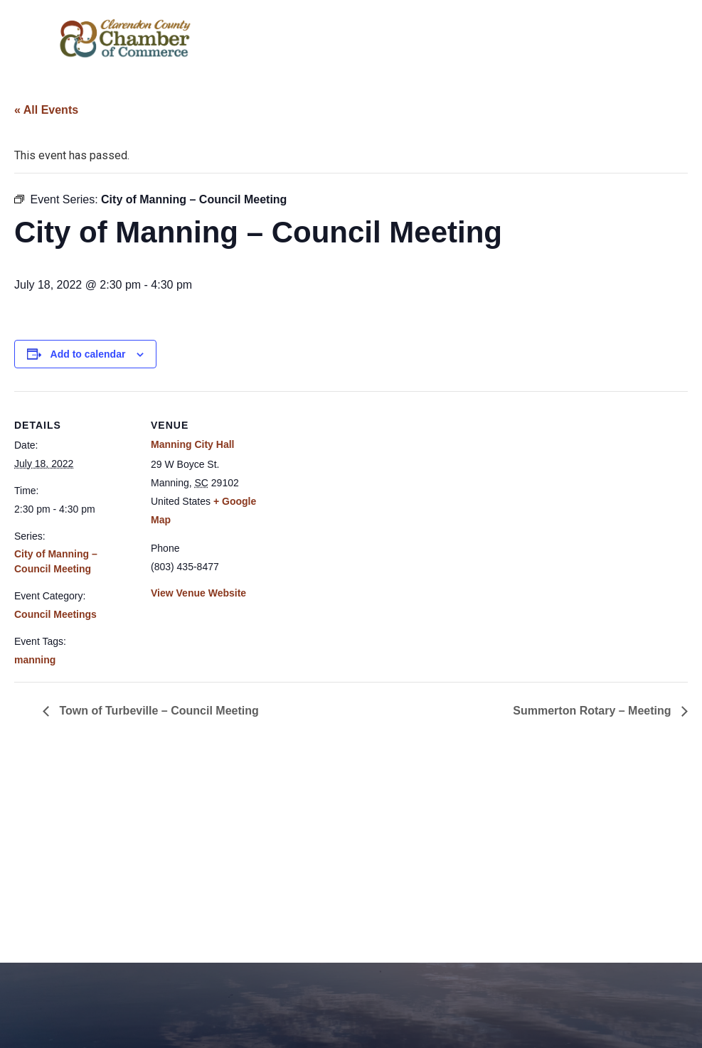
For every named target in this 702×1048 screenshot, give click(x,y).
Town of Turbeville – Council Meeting (157, 711)
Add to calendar (88, 354)
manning (34, 659)
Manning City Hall (192, 444)
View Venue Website (198, 593)
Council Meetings (55, 614)
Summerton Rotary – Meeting (593, 711)
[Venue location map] (362, 490)
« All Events (46, 110)
